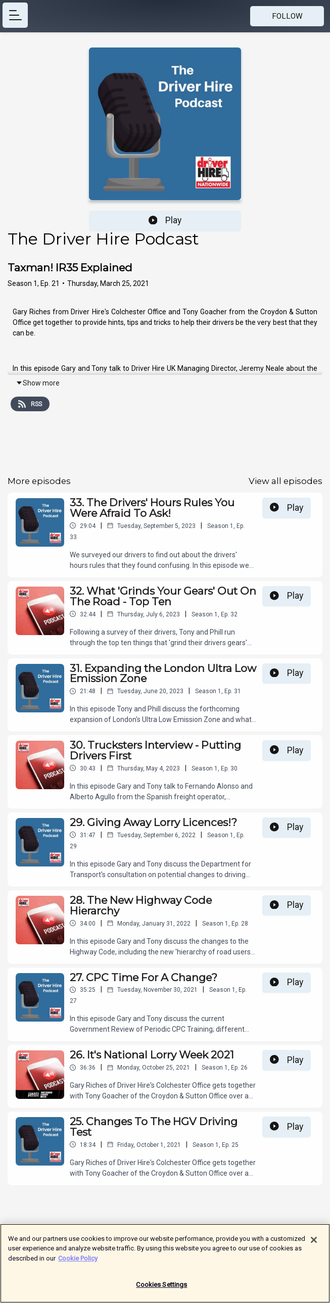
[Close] (314, 1243)
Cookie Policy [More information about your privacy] (78, 1261)
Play (165, 220)
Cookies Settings (161, 1288)
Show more (38, 383)
